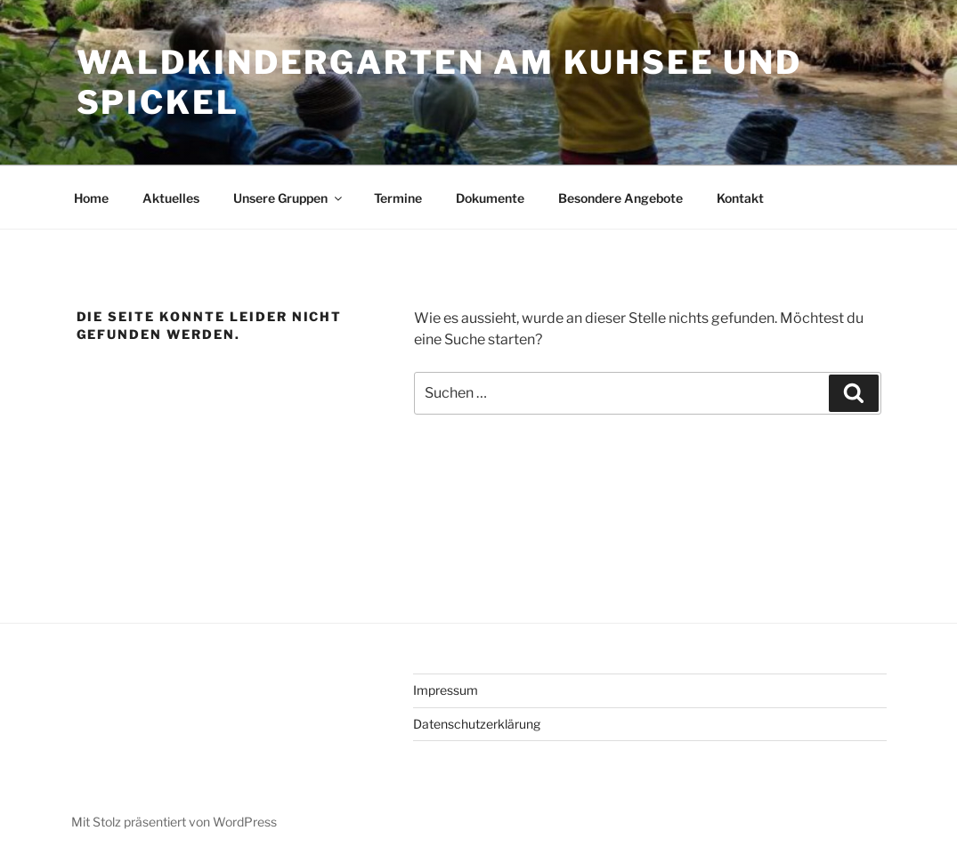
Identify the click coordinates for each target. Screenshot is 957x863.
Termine (398, 198)
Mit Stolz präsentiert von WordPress (174, 821)
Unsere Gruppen (289, 198)
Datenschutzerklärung (476, 723)
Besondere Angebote (620, 198)
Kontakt (740, 198)
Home (91, 198)
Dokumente (490, 198)
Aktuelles (170, 198)
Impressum (445, 690)
